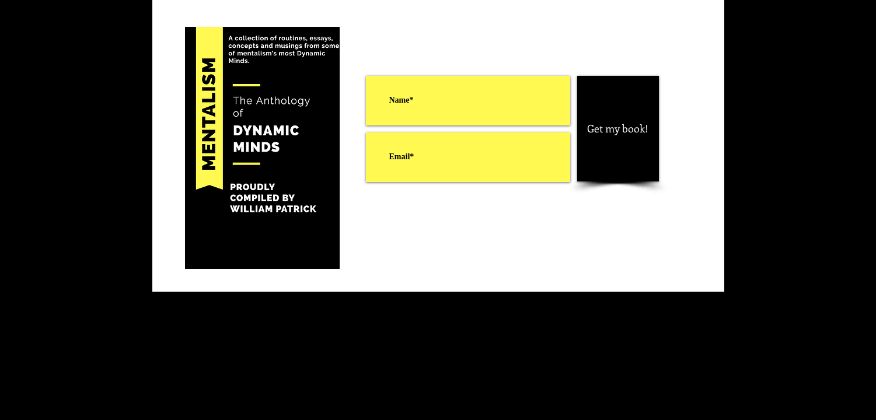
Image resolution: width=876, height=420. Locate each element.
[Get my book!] (618, 128)
